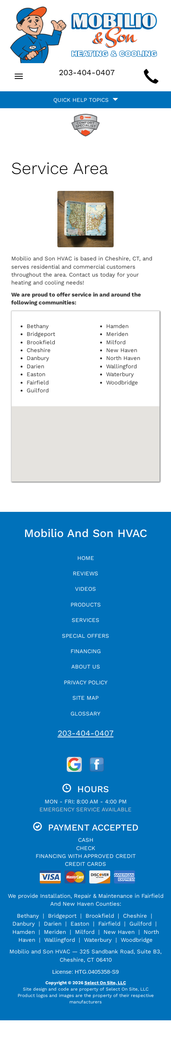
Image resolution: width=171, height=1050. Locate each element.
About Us (85, 666)
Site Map (85, 697)
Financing (85, 651)
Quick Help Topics (85, 100)
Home (85, 558)
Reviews (85, 573)
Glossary (85, 713)
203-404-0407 (86, 733)
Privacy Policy (86, 682)
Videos (85, 589)
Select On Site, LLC (105, 982)
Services (85, 620)
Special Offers (85, 635)
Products (85, 604)
